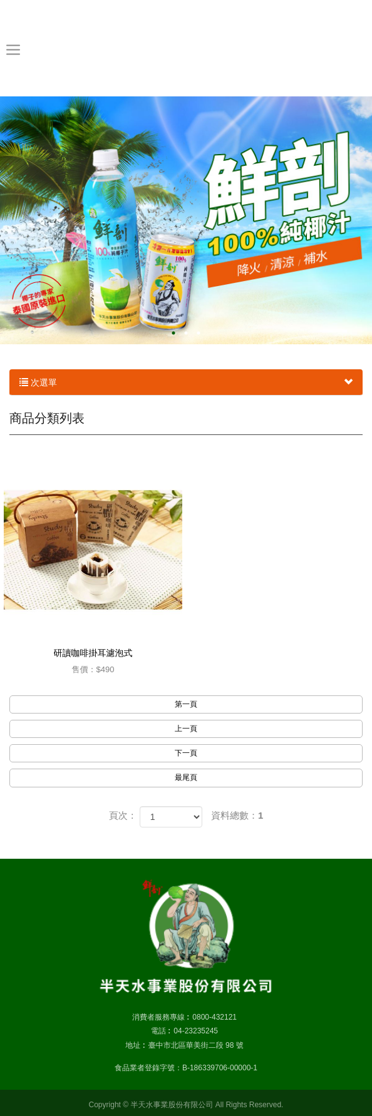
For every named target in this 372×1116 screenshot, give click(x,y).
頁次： (123, 815)
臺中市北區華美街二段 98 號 (196, 1045)
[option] (186, 220)
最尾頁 (186, 777)
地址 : (135, 1045)
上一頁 (186, 728)
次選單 (186, 382)
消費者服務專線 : (160, 1017)
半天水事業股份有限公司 (186, 47)
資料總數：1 (237, 815)
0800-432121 (214, 1017)
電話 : (160, 1030)
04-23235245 (195, 1030)
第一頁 (186, 704)
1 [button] (173, 333)
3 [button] (198, 333)
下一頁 (186, 753)
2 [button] (186, 333)
